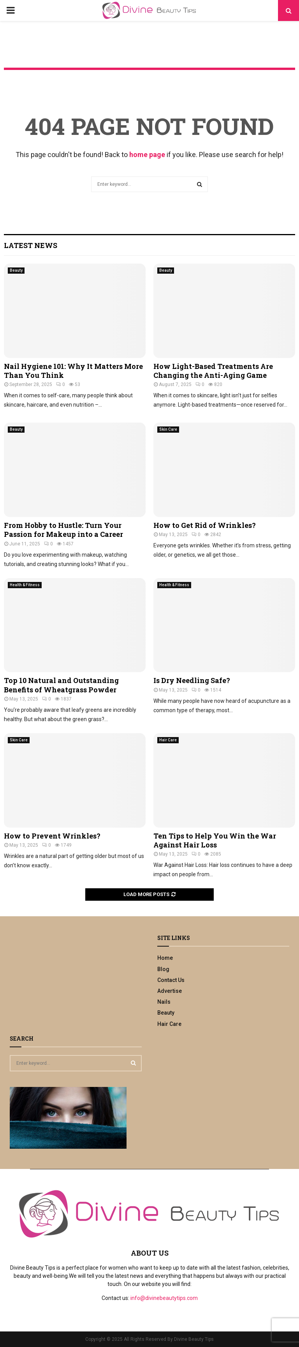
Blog (163, 969)
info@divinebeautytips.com (164, 1298)
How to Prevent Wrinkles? (52, 835)
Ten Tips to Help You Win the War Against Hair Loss (214, 840)
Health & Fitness (25, 585)
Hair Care (168, 740)
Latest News (30, 245)
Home (165, 958)
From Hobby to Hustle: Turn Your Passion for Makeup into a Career (63, 530)
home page (147, 154)
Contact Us (171, 980)
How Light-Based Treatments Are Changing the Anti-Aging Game (213, 371)
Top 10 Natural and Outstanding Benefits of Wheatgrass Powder (61, 685)
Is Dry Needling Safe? (191, 680)
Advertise (169, 991)
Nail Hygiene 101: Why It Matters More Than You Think (73, 371)
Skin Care (168, 429)
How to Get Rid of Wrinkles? (204, 525)
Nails (164, 1002)
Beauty (16, 270)
